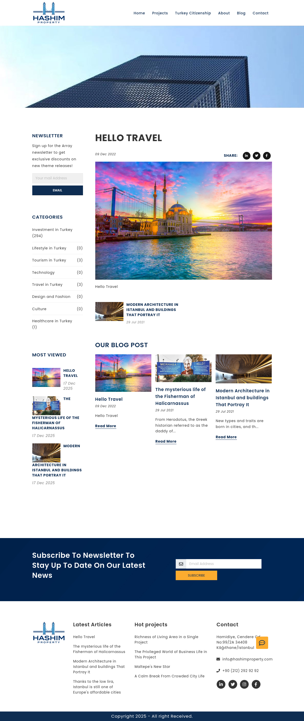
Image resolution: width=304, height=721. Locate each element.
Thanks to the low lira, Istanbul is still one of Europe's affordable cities (98, 687)
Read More (105, 425)
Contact (261, 13)
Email (57, 190)
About (224, 13)
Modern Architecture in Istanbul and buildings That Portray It (153, 309)
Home (139, 13)
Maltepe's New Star (153, 666)
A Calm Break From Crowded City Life (170, 676)
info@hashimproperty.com (248, 659)
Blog (241, 13)
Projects (160, 13)
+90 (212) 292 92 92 (241, 670)
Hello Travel (71, 373)
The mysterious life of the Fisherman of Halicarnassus (180, 396)
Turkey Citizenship (193, 13)
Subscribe (196, 575)
